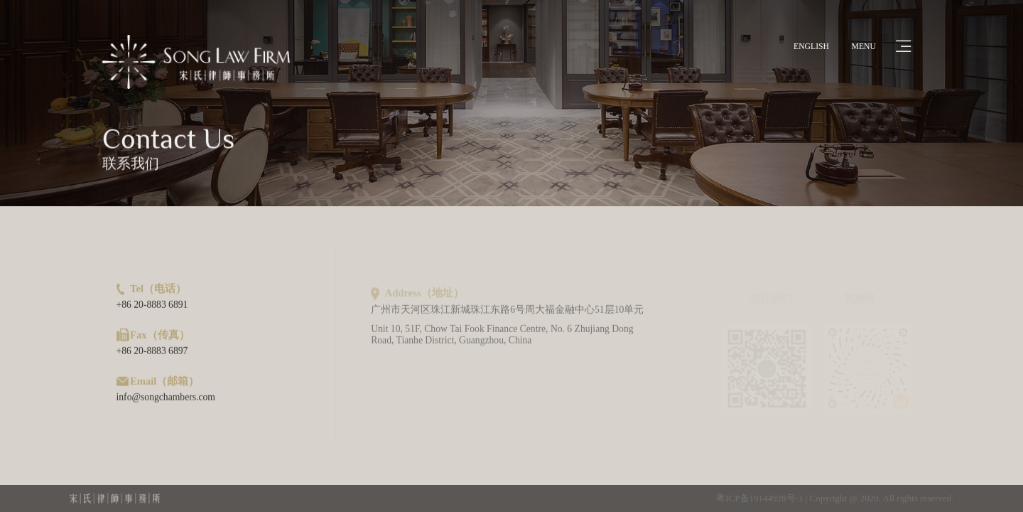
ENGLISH (811, 46)
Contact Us (168, 140)
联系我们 (130, 164)
